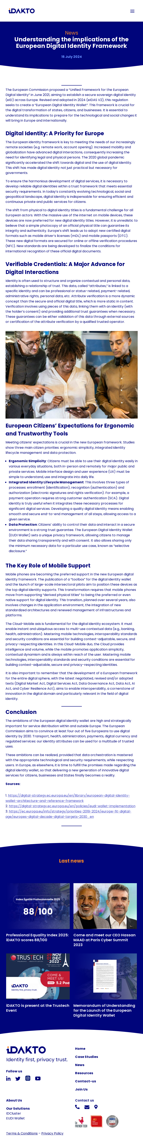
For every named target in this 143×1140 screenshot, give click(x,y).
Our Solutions (18, 1108)
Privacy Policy (52, 1133)
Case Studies (86, 1056)
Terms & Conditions (22, 1133)
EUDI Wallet (15, 1118)
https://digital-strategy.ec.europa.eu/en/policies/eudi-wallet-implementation (72, 806)
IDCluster (13, 1113)
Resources (84, 1073)
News (79, 1065)
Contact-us (85, 1081)
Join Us (81, 1089)
